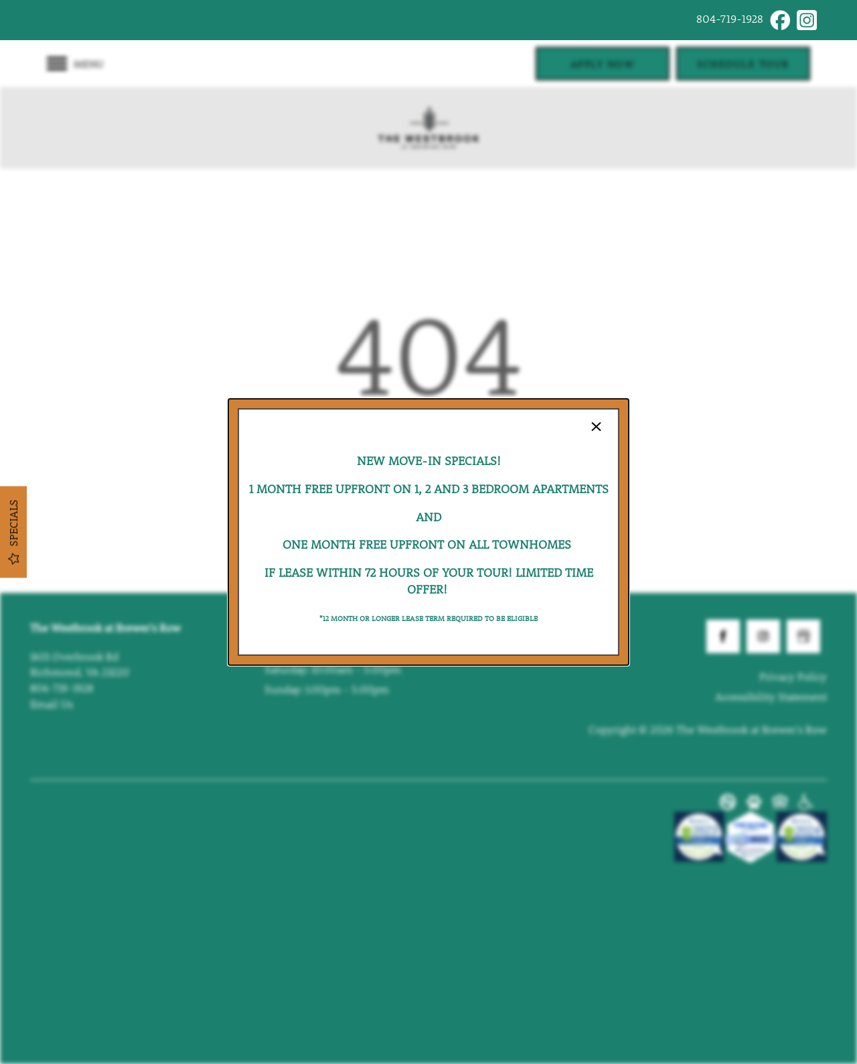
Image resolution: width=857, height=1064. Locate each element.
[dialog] (428, 532)
